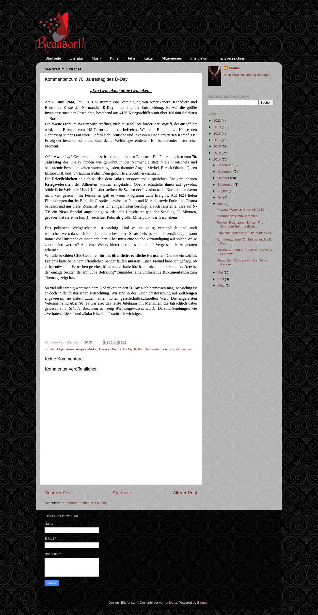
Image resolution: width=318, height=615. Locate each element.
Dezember (225, 165)
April (221, 279)
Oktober (223, 178)
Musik (96, 58)
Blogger (202, 602)
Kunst (114, 58)
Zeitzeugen (184, 349)
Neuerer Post (58, 492)
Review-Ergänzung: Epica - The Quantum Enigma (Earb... (240, 224)
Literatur (76, 58)
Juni (220, 204)
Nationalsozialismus (159, 349)
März (221, 285)
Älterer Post (185, 492)
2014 (217, 159)
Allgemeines (172, 58)
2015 (217, 153)
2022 (217, 120)
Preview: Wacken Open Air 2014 (240, 209)
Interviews (198, 58)
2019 (217, 127)
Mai (220, 272)
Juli (220, 197)
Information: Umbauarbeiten (237, 216)
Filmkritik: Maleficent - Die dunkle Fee (244, 233)
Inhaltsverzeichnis (230, 58)
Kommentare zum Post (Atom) (85, 503)
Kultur (148, 58)
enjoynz (171, 602)
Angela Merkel (86, 349)
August (223, 191)
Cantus (234, 68)
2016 (217, 146)
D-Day (127, 349)
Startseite (53, 58)
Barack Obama (110, 349)
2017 (217, 140)
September (226, 184)
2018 (217, 133)
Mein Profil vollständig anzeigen (247, 75)
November (225, 171)
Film (131, 58)
